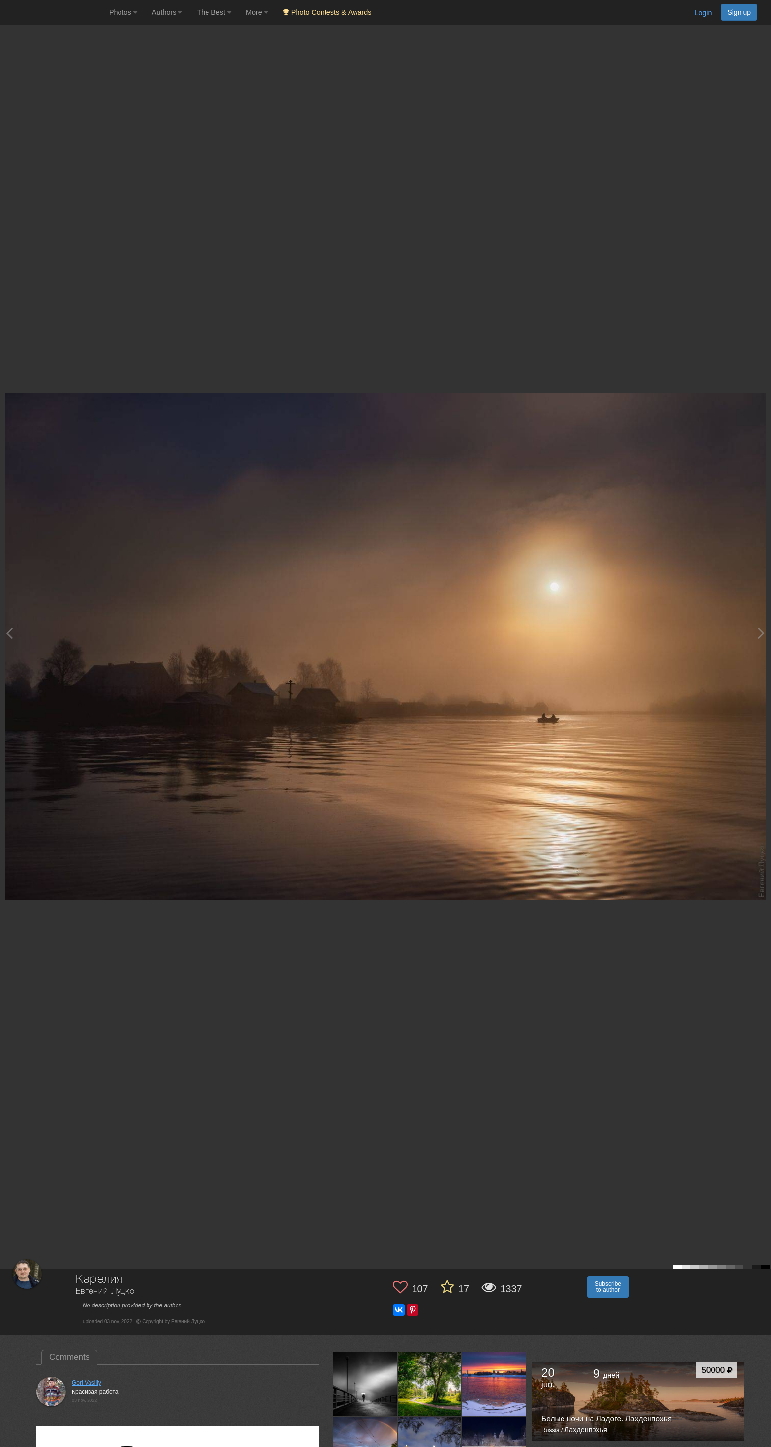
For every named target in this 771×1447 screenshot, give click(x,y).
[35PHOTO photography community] (53, 12)
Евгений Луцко (105, 1291)
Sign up (739, 12)
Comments (69, 1357)
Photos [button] (123, 12)
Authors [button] (167, 12)
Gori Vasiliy (86, 1382)
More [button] (257, 12)
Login (703, 12)
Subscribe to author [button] (608, 1286)
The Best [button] (214, 12)
